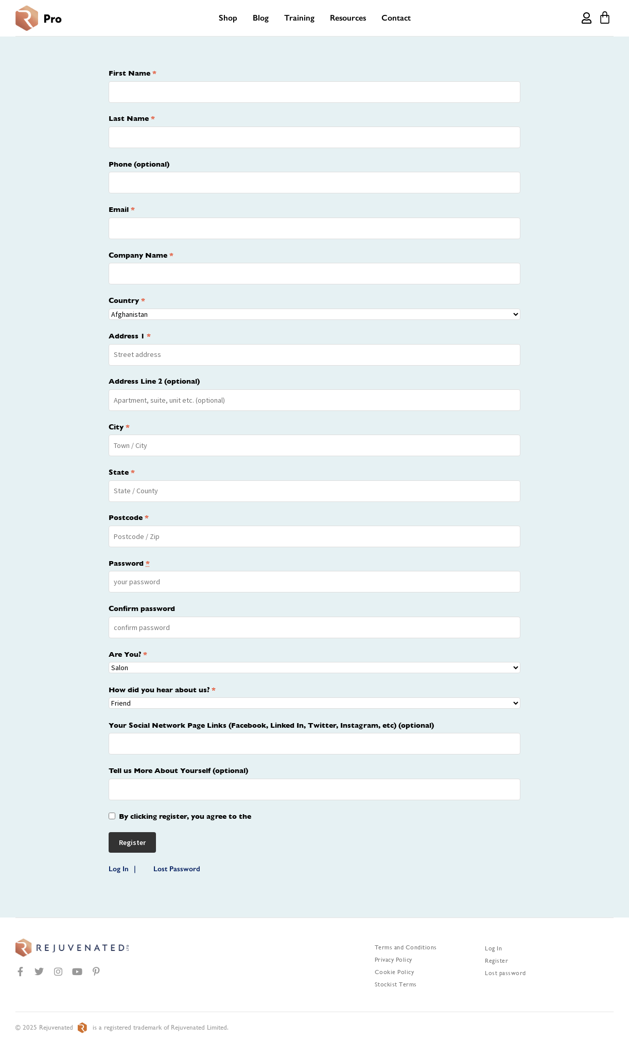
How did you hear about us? (162, 690)
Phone (139, 164)
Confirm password (142, 608)
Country (127, 300)
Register (496, 960)
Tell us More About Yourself (178, 770)
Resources (348, 18)
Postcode (129, 517)
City (119, 427)
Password (129, 563)
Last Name (132, 118)
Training (299, 18)
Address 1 (130, 336)
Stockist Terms (396, 984)
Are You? (128, 654)
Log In (119, 869)
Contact (396, 18)
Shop (228, 18)
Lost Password (176, 869)
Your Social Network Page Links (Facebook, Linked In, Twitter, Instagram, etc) (271, 725)
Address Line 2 (154, 381)
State (122, 472)
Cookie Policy (394, 972)
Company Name (141, 255)
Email (122, 209)
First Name (132, 73)
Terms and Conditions (406, 947)
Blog (261, 18)
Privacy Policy (393, 959)
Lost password (505, 973)
